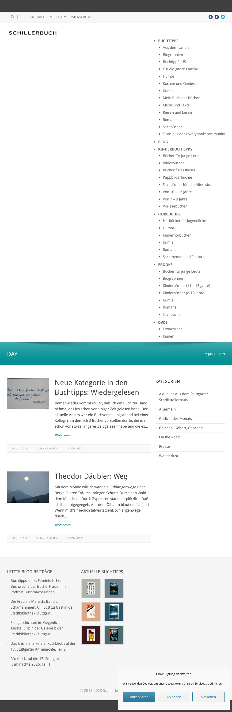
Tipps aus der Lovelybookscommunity (194, 134)
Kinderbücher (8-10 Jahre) (184, 293)
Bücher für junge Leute (182, 156)
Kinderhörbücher (177, 235)
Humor (168, 76)
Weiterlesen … (64, 435)
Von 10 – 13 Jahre (177, 192)
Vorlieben (208, 697)
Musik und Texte (176, 105)
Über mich (37, 17)
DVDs (162, 322)
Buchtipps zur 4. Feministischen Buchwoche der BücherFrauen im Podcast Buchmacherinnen (38, 586)
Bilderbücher (173, 163)
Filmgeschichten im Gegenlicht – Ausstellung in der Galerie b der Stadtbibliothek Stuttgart (37, 628)
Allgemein (167, 409)
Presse (164, 446)
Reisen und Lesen (177, 112)
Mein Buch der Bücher (181, 98)
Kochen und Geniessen (182, 83)
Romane (170, 119)
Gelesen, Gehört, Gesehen (181, 428)
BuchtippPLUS (174, 62)
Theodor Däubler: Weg (91, 476)
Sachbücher (172, 127)
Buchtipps (168, 41)
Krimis (168, 91)
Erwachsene (173, 329)
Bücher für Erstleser (179, 170)
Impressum (57, 17)
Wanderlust (168, 456)
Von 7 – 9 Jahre (175, 199)
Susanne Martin (47, 448)
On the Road (169, 437)
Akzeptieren (139, 697)
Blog (163, 142)
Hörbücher (169, 214)
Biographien (173, 55)
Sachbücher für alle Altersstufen (189, 184)
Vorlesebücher (175, 206)
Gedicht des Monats (175, 418)
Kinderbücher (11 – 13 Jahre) (186, 285)
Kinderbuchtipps (175, 149)
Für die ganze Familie (180, 69)
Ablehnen (173, 697)
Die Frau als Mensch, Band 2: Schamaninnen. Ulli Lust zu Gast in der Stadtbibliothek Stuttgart (42, 607)
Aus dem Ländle (176, 47)
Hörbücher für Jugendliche (184, 220)
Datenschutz (80, 17)
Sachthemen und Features (184, 257)
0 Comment (75, 448)
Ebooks (165, 265)
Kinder (168, 336)
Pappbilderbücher (177, 177)
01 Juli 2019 (19, 448)
